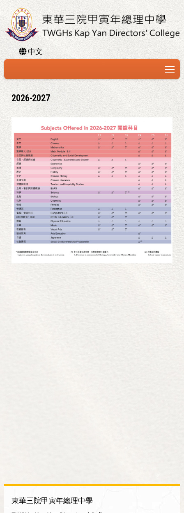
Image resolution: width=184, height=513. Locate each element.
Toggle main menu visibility (170, 68)
